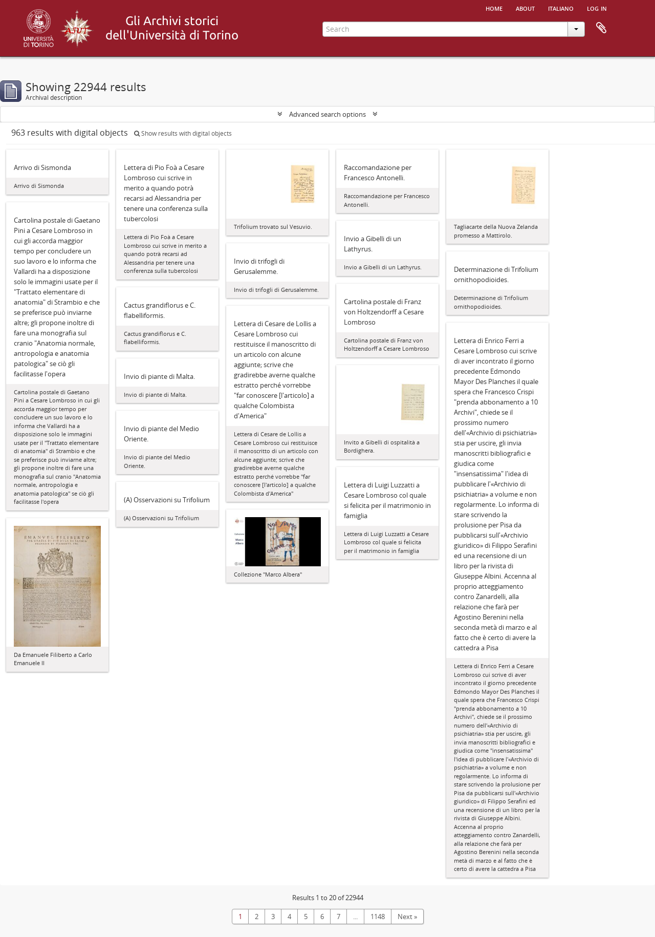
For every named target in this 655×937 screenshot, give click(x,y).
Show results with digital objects (183, 133)
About (525, 7)
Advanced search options (327, 114)
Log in (597, 7)
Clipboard (601, 28)
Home (494, 7)
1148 (377, 916)
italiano (561, 7)
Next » (407, 916)
